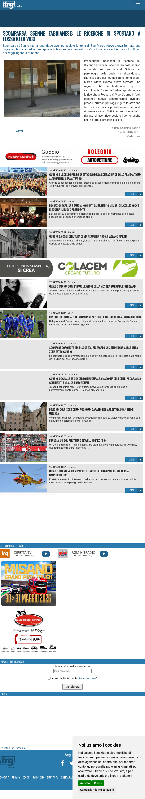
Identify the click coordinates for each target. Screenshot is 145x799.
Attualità (72, 201)
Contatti (4, 777)
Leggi (136, 194)
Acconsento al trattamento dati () (74, 678)
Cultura (71, 282)
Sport (70, 313)
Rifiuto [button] (98, 783)
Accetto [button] (85, 783)
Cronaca (72, 343)
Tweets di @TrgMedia (12, 748)
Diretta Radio (68, 777)
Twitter (18, 131)
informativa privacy (87, 678)
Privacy (16, 777)
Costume (72, 170)
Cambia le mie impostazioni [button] (97, 789)
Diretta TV (52, 777)
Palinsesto (39, 777)
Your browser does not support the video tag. (29, 519)
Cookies (27, 777)
